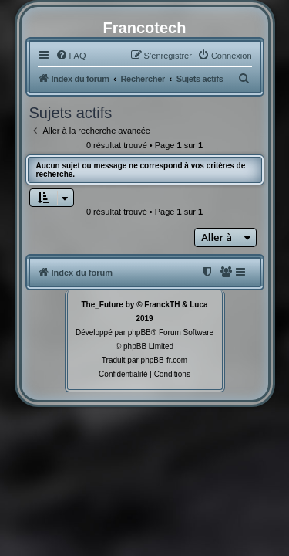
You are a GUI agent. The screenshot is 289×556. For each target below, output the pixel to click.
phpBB (139, 332)
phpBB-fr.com (164, 360)
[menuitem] (70, 55)
